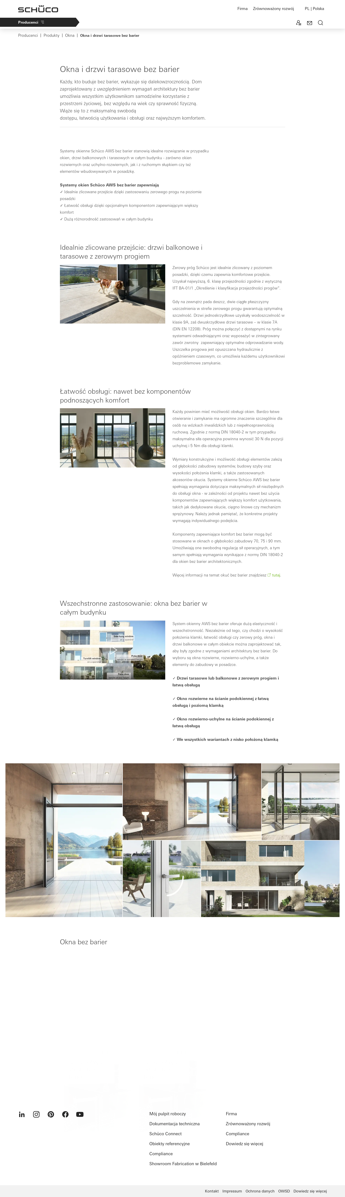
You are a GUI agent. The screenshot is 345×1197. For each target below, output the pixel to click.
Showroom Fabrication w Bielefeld (183, 1163)
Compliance (161, 1153)
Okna (69, 35)
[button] (112, 650)
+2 (260, 22)
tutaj (276, 575)
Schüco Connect (165, 1133)
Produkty (179, 22)
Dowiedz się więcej (244, 1143)
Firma (242, 8)
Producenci (31, 22)
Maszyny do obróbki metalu (223, 22)
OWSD (284, 1191)
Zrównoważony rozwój (273, 8)
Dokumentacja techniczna (174, 1123)
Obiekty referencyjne (169, 1143)
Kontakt (212, 1191)
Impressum (232, 1191)
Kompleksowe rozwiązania (135, 22)
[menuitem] (21, 1114)
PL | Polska (314, 8)
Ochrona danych (260, 1191)
